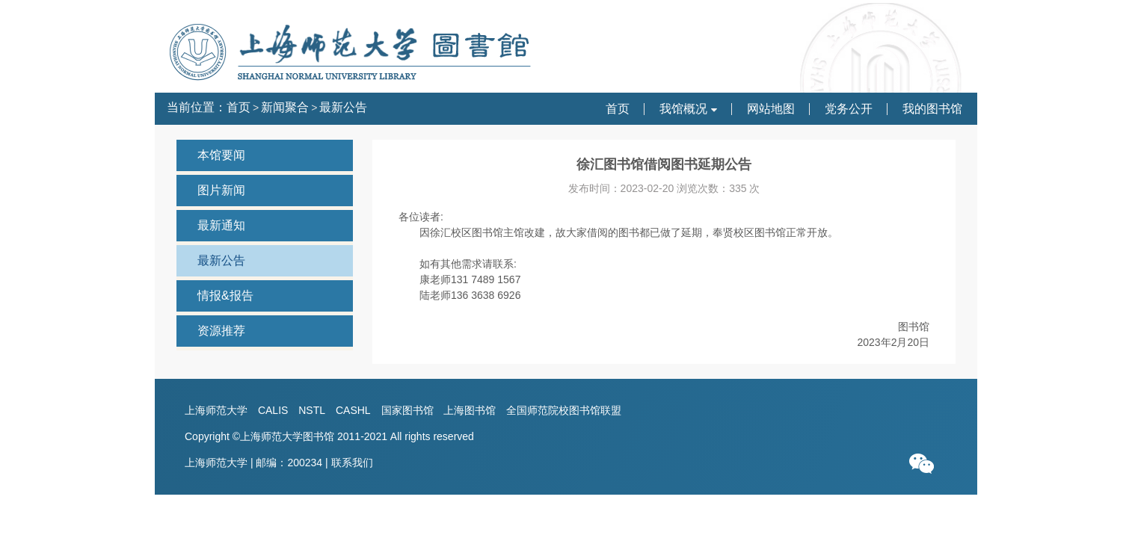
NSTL (311, 410)
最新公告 (343, 107)
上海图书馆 (469, 410)
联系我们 (352, 463)
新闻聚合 (285, 107)
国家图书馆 (407, 410)
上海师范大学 (216, 410)
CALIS (273, 410)
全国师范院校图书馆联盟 (563, 410)
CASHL (353, 410)
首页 (238, 107)
